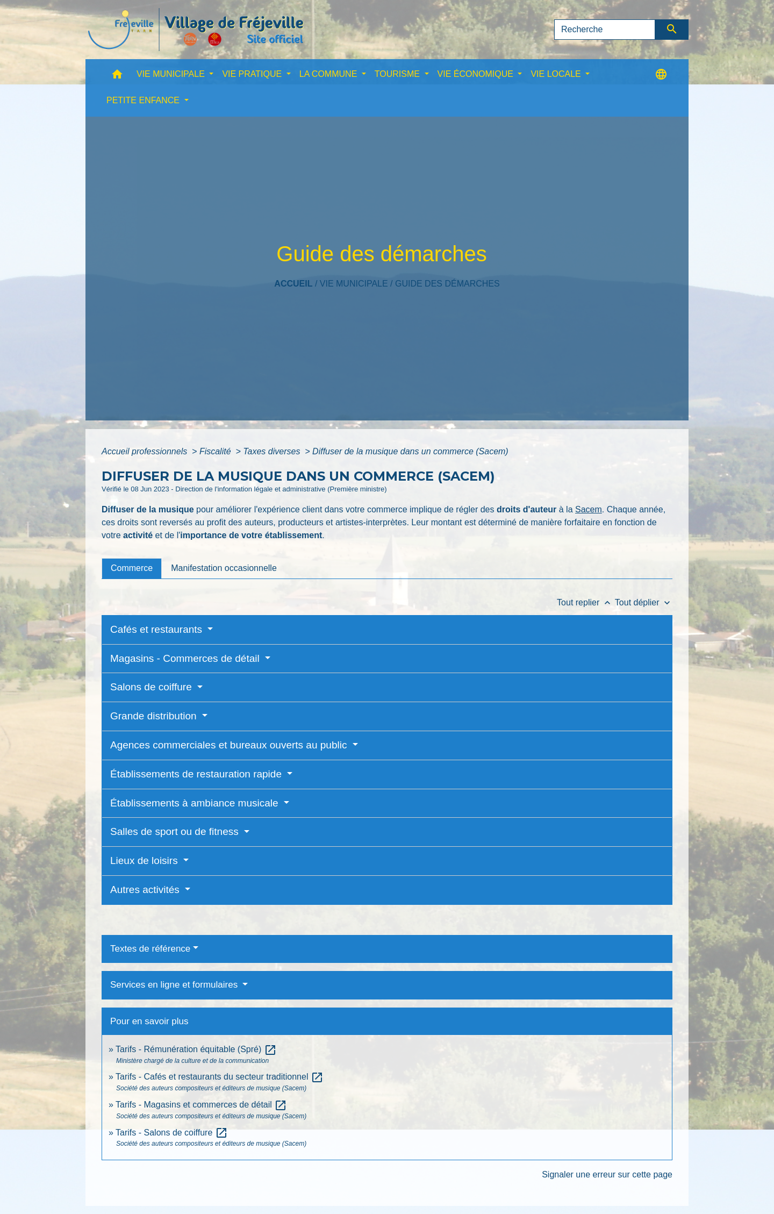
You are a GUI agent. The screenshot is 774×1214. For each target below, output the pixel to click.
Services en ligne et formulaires (175, 985)
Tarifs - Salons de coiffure (172, 1132)
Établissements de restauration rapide (197, 774)
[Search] (604, 29)
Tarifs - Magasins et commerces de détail (201, 1104)
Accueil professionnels (146, 451)
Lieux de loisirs (145, 860)
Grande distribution (154, 716)
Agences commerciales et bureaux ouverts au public (230, 745)
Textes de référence (150, 949)
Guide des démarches (447, 283)
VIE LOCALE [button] (557, 73)
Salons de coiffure (152, 686)
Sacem (588, 509)
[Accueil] (195, 29)
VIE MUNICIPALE (354, 283)
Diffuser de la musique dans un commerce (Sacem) (410, 451)
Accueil (293, 283)
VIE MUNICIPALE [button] (172, 73)
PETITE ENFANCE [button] (144, 100)
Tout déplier (643, 602)
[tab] (132, 568)
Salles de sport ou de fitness (175, 831)
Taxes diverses (273, 451)
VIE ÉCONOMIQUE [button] (477, 73)
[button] (117, 76)
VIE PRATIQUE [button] (253, 73)
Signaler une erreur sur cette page (607, 1174)
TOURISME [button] (398, 73)
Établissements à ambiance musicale (195, 803)
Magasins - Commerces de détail (186, 658)
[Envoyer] (672, 29)
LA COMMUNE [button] (329, 73)
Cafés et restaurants (157, 629)
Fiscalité (216, 451)
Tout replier (586, 602)
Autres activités (146, 889)
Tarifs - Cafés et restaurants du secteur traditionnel (220, 1076)
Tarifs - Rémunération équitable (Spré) (196, 1049)
